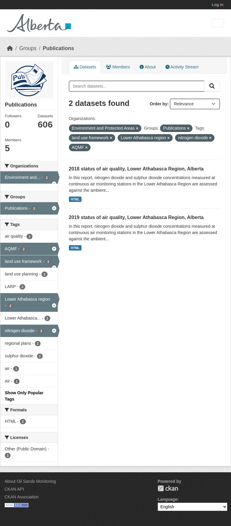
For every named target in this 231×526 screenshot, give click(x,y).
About (148, 67)
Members (118, 67)
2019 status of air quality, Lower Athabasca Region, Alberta (136, 217)
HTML (75, 199)
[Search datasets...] (137, 86)
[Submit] (212, 86)
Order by (158, 103)
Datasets (85, 67)
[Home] (10, 48)
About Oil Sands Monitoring (30, 481)
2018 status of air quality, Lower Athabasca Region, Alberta (136, 168)
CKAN (168, 488)
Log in (217, 4)
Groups (27, 48)
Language (167, 499)
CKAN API (14, 489)
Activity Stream (182, 67)
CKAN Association (22, 496)
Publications (58, 48)
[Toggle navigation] (218, 23)
